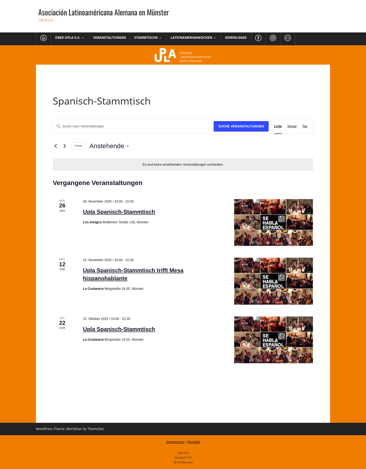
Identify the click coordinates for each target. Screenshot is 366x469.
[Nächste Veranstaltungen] (64, 146)
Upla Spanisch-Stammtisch (119, 212)
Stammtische (146, 37)
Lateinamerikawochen (191, 37)
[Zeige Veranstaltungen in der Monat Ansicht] (292, 126)
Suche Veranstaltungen (241, 126)
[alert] (183, 164)
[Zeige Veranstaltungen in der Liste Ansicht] (278, 126)
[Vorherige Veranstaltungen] (55, 146)
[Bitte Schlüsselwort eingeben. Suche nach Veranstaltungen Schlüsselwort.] (133, 126)
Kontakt (194, 441)
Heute (78, 145)
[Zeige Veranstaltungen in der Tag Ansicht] (304, 126)
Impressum (175, 441)
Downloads (236, 37)
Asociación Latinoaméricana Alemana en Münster (103, 12)
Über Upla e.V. (67, 37)
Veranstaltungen (109, 37)
